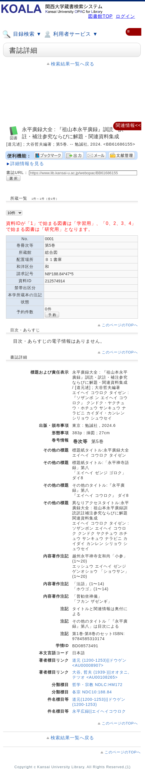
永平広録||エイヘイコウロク (99, 711)
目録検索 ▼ (22, 34)
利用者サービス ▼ (70, 34)
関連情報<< (128, 125)
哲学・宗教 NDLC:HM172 (97, 684)
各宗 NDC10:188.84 (92, 692)
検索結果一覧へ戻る (72, 63)
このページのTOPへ (120, 325)
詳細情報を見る (27, 163)
